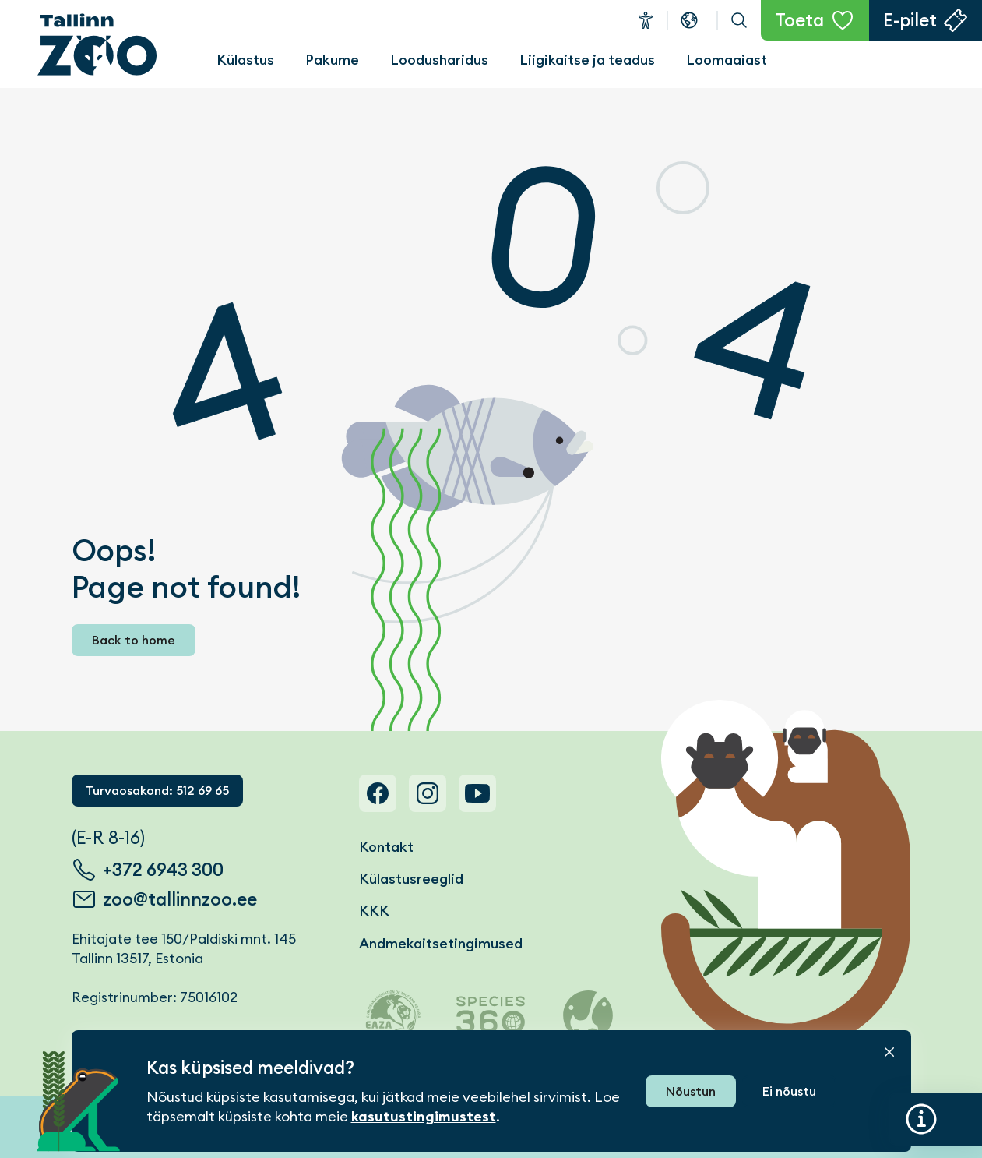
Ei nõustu (789, 1091)
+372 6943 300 (163, 869)
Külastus (245, 60)
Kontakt (386, 847)
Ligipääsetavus (645, 20)
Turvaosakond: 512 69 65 (157, 790)
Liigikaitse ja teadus (587, 60)
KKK (374, 911)
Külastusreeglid (411, 879)
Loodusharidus (439, 60)
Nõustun (691, 1091)
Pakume (332, 60)
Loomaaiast (726, 60)
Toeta (799, 20)
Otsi (739, 20)
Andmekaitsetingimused (441, 943)
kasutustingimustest (423, 1116)
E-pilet (910, 20)
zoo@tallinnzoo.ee (180, 899)
